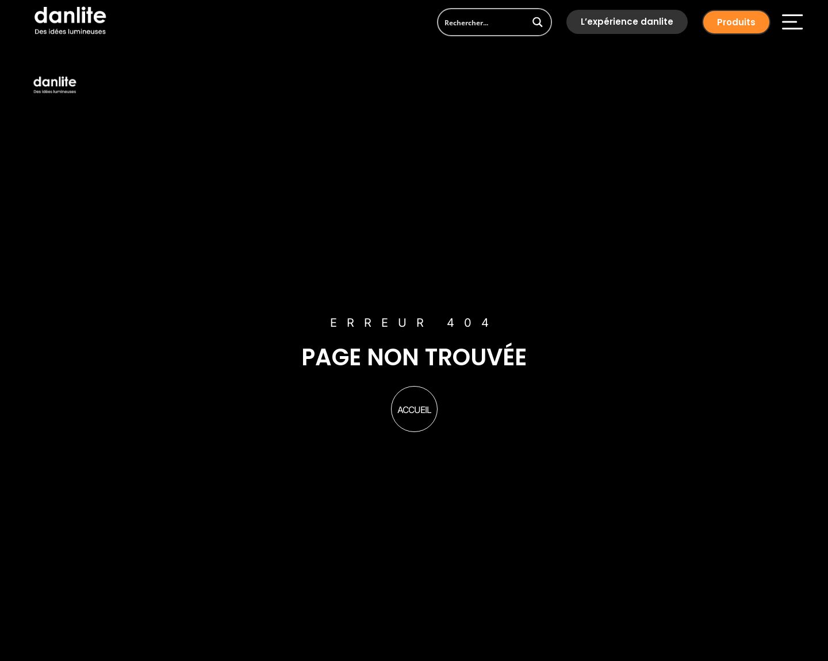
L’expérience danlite (627, 22)
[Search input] (482, 22)
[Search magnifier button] (538, 22)
